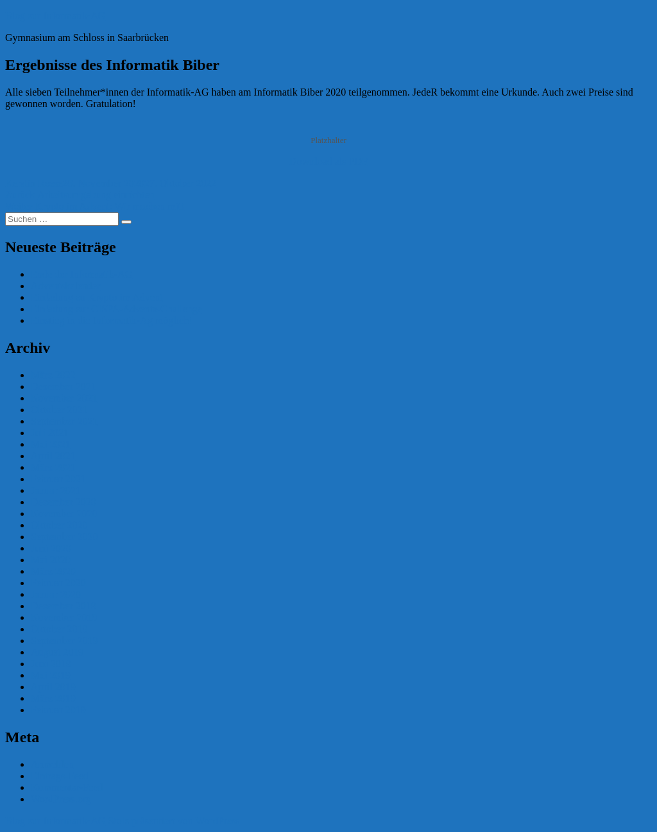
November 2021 (64, 398)
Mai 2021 (51, 444)
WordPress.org (61, 799)
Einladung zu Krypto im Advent (96, 297)
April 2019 (53, 686)
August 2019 (57, 652)
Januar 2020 (56, 594)
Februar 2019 (58, 709)
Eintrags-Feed (60, 775)
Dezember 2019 (63, 605)
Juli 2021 (50, 432)
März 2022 (53, 374)
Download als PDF (328, 161)
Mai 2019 (51, 675)
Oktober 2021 (59, 409)
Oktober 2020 (59, 525)
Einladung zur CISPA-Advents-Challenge (116, 308)
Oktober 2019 (59, 629)
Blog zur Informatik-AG (55, 15)
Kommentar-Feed (67, 787)
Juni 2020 (51, 548)
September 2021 (64, 421)
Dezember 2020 (63, 502)
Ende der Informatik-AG (81, 274)
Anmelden (52, 764)
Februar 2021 (58, 478)
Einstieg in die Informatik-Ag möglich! (111, 320)
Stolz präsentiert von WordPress (173, 820)
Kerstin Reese (33, 183)
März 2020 (53, 571)
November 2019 (64, 617)
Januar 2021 (56, 490)
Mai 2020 (51, 559)
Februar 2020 (58, 582)
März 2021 (53, 467)
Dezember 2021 (63, 386)
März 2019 (53, 698)
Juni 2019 (51, 663)
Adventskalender (65, 285)
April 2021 (53, 455)
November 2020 (64, 513)
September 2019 (64, 640)
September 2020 (64, 536)
